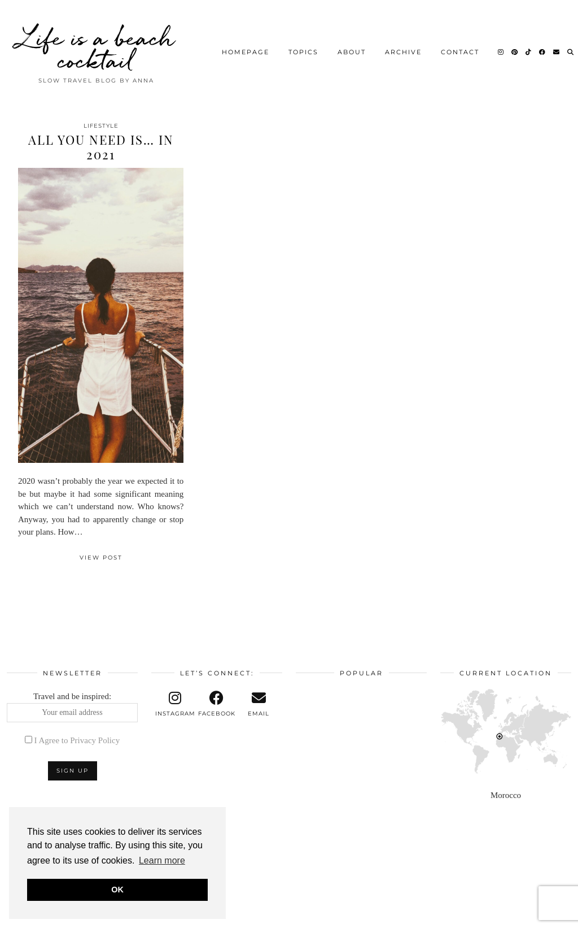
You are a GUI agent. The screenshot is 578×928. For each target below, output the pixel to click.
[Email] (557, 48)
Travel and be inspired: (72, 707)
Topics (303, 48)
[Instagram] (501, 48)
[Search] (571, 48)
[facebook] (217, 704)
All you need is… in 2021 (101, 147)
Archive (403, 48)
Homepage (245, 48)
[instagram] (175, 704)
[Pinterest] (515, 48)
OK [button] (117, 889)
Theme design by (522, 915)
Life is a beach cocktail (96, 45)
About (352, 48)
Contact (460, 48)
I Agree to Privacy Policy (77, 740)
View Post (101, 557)
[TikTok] (529, 48)
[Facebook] (542, 48)
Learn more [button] (162, 860)
